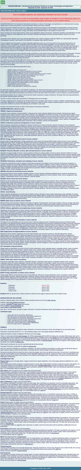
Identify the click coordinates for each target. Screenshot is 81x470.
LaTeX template (22, 336)
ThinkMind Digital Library (14, 304)
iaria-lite (54, 337)
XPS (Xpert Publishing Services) (15, 302)
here (39, 334)
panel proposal (22, 460)
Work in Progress (25, 379)
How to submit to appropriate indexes (10, 307)
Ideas (10, 390)
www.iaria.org (31, 321)
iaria (39, 336)
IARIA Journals (51, 300)
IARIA (57, 449)
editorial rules (20, 342)
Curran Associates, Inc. (17, 306)
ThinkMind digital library (44, 365)
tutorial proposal (22, 450)
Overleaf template (47, 340)
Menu (3, 2)
